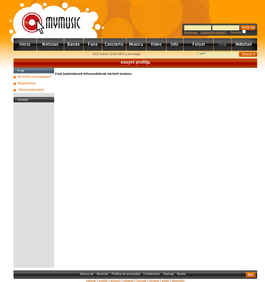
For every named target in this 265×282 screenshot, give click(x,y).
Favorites (25, 54)
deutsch (115, 280)
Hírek (50, 44)
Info (175, 44)
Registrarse (191, 32)
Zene (136, 44)
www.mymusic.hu (47, 17)
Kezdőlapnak (48, 54)
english (103, 280)
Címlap (25, 44)
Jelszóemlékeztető (31, 89)
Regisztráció (26, 83)
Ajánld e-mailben (71, 54)
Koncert (114, 44)
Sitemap (168, 273)
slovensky (178, 280)
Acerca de (87, 273)
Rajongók (93, 44)
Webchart (244, 44)
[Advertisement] (34, 185)
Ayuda (181, 273)
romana (154, 280)
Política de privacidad (126, 273)
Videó (156, 44)
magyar (91, 280)
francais (141, 280)
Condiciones (151, 273)
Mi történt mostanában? (35, 76)
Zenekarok (74, 44)
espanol (128, 280)
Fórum (199, 44)
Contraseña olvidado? (213, 32)
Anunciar (102, 273)
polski (165, 280)
